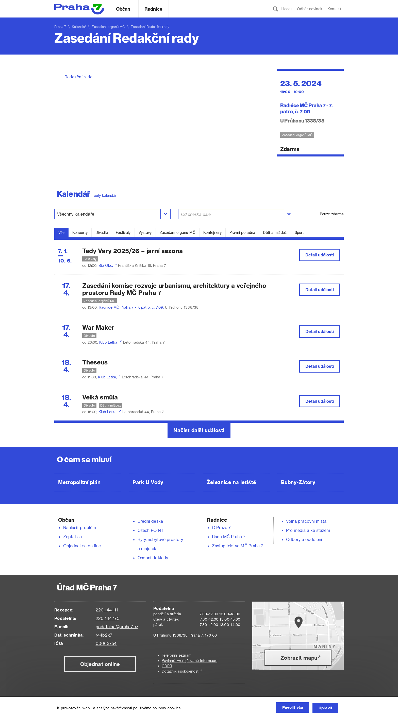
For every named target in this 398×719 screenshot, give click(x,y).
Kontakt (334, 9)
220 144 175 (107, 618)
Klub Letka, (109, 342)
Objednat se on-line (82, 545)
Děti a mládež (275, 232)
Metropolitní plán (79, 482)
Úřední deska (150, 521)
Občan (123, 8)
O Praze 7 (221, 527)
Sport (299, 232)
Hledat (282, 8)
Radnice (153, 8)
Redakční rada (78, 76)
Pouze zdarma (332, 214)
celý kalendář (105, 195)
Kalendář (79, 26)
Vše (61, 232)
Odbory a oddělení (304, 539)
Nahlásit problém (79, 527)
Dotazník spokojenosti (181, 671)
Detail (319, 254)
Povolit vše (286, 708)
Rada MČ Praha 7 (228, 536)
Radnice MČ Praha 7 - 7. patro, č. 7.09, (132, 307)
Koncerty (80, 232)
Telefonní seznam (176, 655)
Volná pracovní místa (306, 521)
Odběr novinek (309, 9)
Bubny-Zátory (298, 482)
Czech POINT (150, 530)
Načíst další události (198, 430)
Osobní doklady (153, 557)
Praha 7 (60, 26)
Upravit (324, 708)
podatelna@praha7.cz (117, 626)
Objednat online (100, 664)
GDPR (167, 666)
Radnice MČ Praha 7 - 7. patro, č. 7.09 (306, 108)
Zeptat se (72, 536)
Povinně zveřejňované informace (189, 660)
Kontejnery (212, 232)
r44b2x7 (104, 635)
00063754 (106, 643)
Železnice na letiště (231, 482)
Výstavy (145, 232)
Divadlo (101, 232)
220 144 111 (107, 609)
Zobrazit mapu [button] (298, 658)
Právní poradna (242, 232)
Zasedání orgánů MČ (177, 232)
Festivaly (123, 232)
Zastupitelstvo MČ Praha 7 (237, 545)
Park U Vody (147, 482)
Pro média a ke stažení (308, 530)
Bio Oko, (106, 265)
